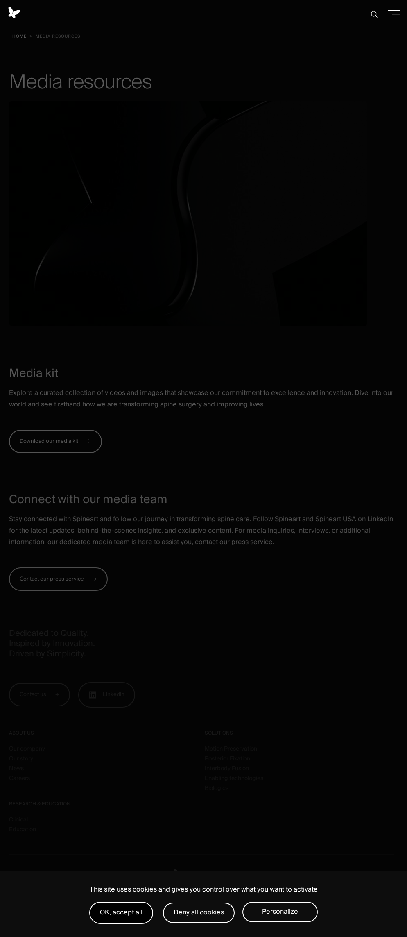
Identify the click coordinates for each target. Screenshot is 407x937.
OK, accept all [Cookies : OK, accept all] (121, 912)
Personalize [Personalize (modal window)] (280, 911)
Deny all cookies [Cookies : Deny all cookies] (199, 912)
